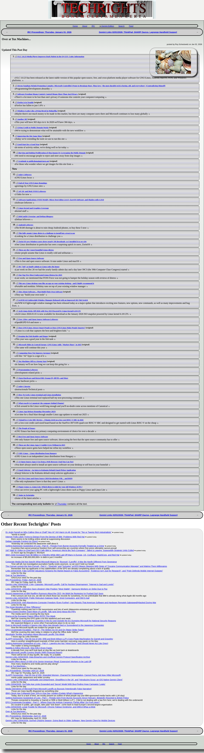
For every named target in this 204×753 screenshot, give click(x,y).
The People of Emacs (26, 428)
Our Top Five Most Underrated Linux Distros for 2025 (40, 275)
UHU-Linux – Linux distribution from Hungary (37, 453)
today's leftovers (24, 175)
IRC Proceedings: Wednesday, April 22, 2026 (26, 716)
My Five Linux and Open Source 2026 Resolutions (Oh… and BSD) (45, 478)
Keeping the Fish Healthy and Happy (33, 336)
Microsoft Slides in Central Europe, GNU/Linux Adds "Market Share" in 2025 (49, 345)
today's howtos (24, 386)
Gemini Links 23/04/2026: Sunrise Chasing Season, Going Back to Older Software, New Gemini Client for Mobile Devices (60, 720)
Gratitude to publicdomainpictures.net (33, 161)
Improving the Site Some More (29, 136)
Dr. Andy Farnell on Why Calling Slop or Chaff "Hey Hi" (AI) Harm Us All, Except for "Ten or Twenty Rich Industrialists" (59, 532)
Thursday (62, 504)
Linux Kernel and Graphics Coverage (33, 208)
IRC (93, 26)
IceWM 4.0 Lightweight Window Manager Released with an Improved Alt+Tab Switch (53, 300)
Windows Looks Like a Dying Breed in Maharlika (37, 111)
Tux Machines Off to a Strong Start (32, 361)
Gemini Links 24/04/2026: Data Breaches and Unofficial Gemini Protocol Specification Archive (48, 657)
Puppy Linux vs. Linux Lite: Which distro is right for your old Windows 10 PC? (50, 487)
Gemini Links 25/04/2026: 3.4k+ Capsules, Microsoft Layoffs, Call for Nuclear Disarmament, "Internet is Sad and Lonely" (60, 584)
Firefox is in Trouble (25, 102)
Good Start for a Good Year (28, 144)
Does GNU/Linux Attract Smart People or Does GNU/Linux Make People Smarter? (51, 328)
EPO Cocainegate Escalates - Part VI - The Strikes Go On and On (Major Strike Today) (45, 630)
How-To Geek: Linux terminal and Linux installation (39, 395)
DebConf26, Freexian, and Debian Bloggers (35, 216)
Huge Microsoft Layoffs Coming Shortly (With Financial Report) (34, 652)
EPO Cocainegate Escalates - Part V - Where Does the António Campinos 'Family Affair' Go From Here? (53, 702)
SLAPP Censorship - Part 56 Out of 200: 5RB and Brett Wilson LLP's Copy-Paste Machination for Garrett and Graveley (59, 639)
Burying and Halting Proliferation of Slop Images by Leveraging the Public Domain (51, 153)
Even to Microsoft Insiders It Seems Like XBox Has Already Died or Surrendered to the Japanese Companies (55, 625)
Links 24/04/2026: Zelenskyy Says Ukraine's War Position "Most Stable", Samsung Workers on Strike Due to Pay (56, 589)
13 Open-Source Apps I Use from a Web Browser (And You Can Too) (45, 462)
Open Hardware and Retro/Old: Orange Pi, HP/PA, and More (43, 378)
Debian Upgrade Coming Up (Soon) (22, 541)
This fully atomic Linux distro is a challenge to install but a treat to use (46, 233)
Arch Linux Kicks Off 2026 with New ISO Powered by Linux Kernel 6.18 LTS (49, 311)
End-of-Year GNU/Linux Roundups (32, 183)
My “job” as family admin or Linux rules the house (38, 267)
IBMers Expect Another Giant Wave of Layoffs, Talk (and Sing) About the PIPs (41, 612)
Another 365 (22, 119)
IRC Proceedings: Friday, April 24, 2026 (23, 580)
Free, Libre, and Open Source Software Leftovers (38, 319)
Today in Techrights (26, 495)
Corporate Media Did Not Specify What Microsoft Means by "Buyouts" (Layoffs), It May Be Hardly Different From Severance (61, 562)
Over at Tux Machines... (16, 575)
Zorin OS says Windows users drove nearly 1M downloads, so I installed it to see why (52, 241)
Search (121, 26)
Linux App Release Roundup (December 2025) (37, 411)
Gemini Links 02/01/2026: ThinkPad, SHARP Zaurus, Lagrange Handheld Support (138, 32)
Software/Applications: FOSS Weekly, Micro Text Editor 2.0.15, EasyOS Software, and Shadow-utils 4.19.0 (61, 200)
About (84, 26)
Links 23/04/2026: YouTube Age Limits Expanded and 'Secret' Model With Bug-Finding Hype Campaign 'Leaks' (55, 684)
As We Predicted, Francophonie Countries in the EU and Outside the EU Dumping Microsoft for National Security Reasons (61, 621)
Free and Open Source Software (31, 258)
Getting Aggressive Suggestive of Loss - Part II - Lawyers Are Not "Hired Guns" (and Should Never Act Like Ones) (57, 643)
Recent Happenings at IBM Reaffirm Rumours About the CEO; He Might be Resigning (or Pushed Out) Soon (54, 593)
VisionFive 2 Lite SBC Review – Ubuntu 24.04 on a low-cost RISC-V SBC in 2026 (50, 420)
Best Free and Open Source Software (33, 437)
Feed (131, 26)
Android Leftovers (25, 225)
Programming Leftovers (28, 370)
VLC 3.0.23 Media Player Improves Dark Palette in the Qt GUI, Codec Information (50, 56)
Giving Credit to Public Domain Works (33, 127)
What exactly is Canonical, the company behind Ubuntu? (41, 403)
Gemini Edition (108, 26)
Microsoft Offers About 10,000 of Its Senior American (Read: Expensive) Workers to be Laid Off (48, 661)
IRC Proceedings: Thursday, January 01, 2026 (49, 32)
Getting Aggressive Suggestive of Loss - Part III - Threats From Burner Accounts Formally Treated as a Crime (55, 546)
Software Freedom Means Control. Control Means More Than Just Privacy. (47, 94)
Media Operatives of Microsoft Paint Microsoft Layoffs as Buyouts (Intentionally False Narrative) (49, 689)
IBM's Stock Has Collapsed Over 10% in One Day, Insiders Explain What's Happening (44, 693)
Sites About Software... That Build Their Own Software (40, 292)
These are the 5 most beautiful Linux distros (36, 250)
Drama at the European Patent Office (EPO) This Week (30, 616)
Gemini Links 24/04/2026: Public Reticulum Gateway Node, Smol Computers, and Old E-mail (47, 598)
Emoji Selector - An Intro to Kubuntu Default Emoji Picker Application (47, 470)
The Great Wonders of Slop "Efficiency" (23, 607)
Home (75, 26)
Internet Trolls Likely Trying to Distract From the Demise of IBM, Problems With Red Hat (45, 537)
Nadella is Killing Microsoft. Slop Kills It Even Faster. (29, 648)
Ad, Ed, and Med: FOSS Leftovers (32, 191)
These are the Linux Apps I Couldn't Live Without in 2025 (41, 445)
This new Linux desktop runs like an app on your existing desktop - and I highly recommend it (56, 283)
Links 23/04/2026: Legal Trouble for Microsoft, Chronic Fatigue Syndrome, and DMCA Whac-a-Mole (50, 707)
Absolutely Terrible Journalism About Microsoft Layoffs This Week (35, 634)
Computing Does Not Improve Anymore (34, 353)
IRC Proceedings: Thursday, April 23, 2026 (25, 670)
